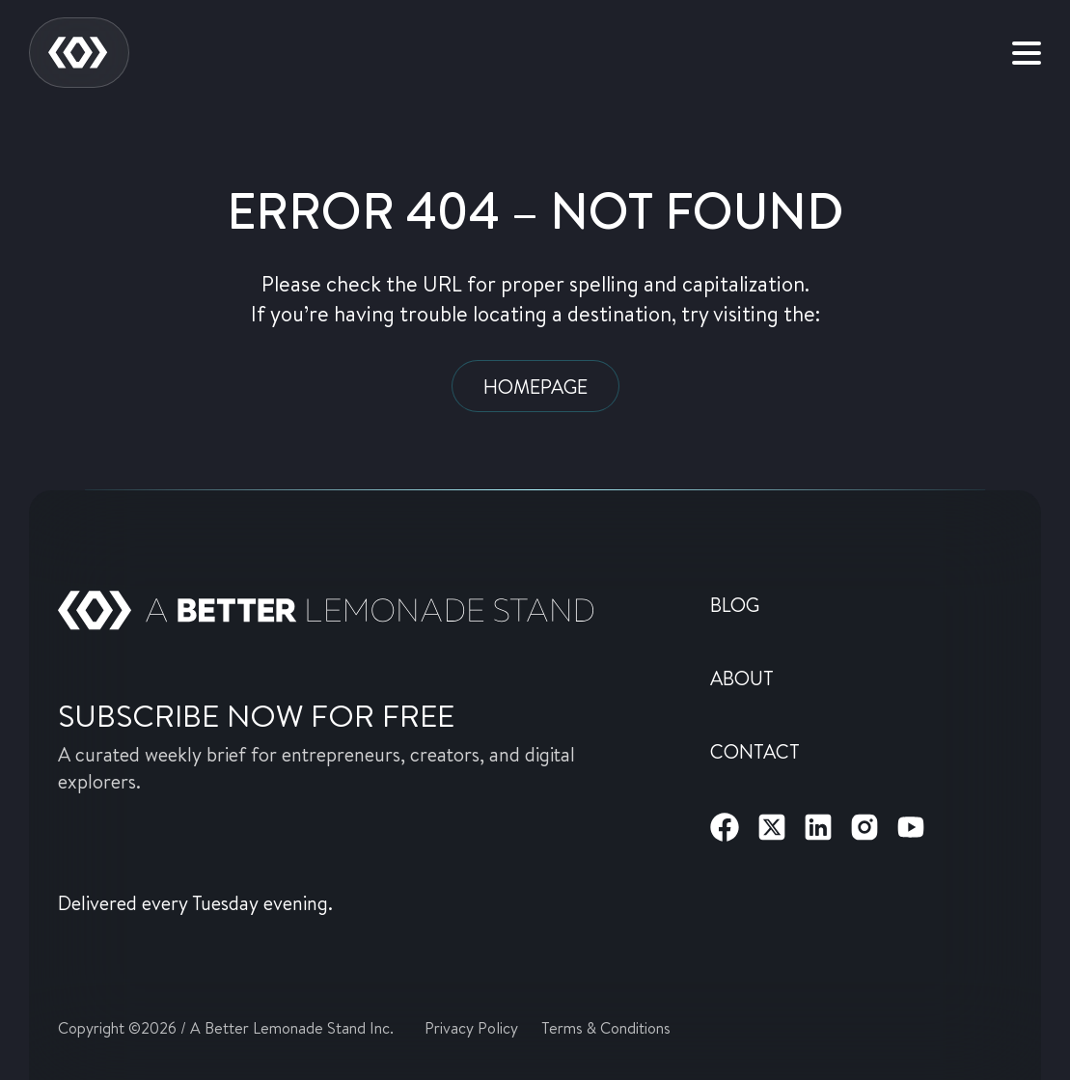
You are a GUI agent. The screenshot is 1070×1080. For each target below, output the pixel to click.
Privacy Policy (471, 1027)
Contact (755, 750)
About (742, 677)
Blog (734, 604)
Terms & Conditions (606, 1027)
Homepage (535, 386)
